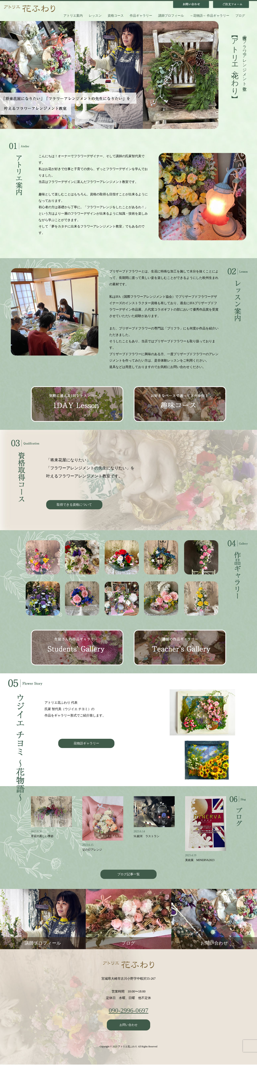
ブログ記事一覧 (128, 874)
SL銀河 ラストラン (146, 836)
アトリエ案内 (73, 15)
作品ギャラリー (141, 15)
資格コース (116, 15)
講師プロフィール (171, 15)
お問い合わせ (128, 1025)
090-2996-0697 (128, 1010)
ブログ (240, 15)
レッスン (95, 15)
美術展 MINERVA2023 (199, 860)
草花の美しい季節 (42, 836)
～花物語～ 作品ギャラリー (209, 15)
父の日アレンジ (92, 849)
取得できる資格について (74, 504)
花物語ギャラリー (86, 743)
